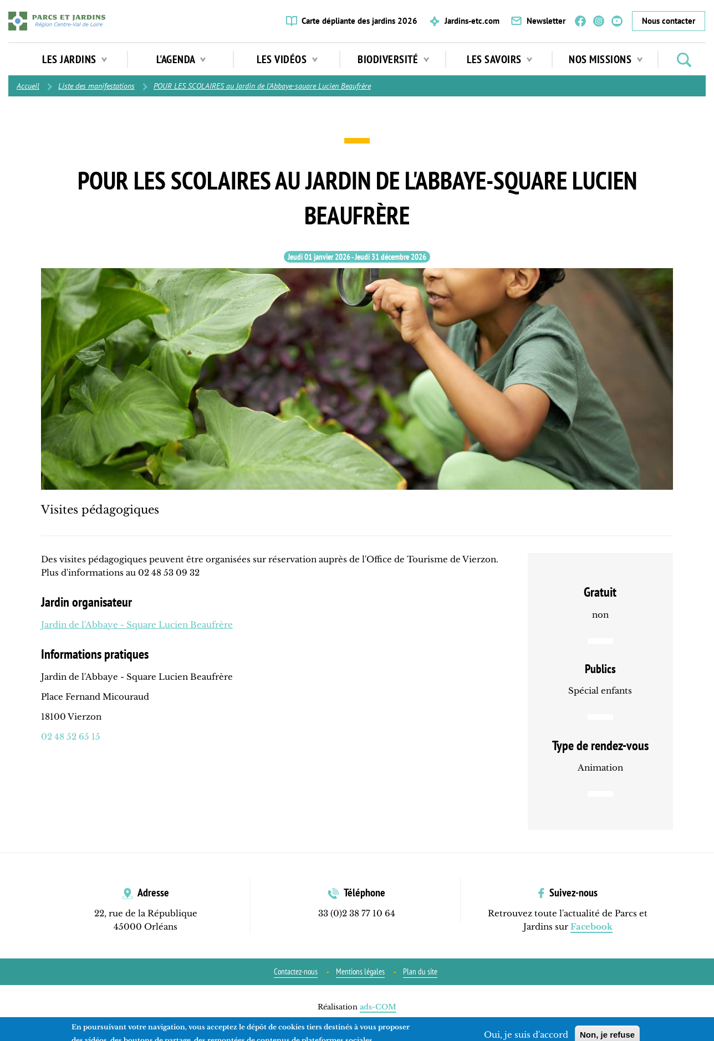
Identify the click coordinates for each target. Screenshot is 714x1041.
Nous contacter (668, 21)
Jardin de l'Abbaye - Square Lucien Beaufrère (137, 624)
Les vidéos (287, 59)
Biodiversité (393, 59)
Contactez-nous (296, 971)
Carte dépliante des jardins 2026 (359, 21)
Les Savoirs (499, 59)
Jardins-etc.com (472, 21)
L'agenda (181, 59)
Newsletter (546, 21)
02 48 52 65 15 (70, 736)
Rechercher (684, 59)
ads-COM (378, 1007)
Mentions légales (360, 971)
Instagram (599, 21)
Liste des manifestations (96, 86)
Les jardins (74, 59)
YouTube (617, 21)
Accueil (28, 86)
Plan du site (420, 971)
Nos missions (605, 59)
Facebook (580, 21)
